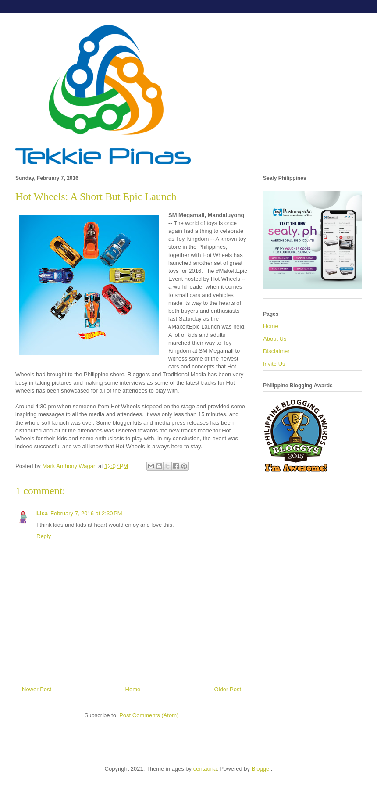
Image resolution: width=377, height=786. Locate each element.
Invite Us (274, 364)
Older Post (227, 689)
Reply (43, 536)
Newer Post (36, 689)
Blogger (261, 768)
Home (133, 689)
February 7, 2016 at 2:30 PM (86, 513)
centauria (205, 768)
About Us (274, 339)
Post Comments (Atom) (148, 715)
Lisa (42, 513)
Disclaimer (276, 351)
